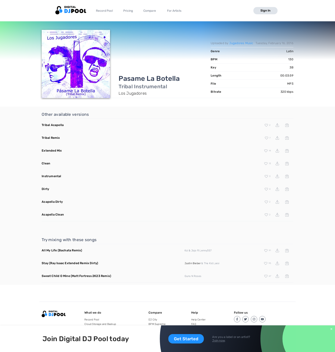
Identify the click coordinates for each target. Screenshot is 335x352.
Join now (218, 340)
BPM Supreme (157, 324)
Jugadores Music (241, 43)
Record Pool (104, 11)
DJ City (152, 319)
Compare (149, 11)
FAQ (193, 324)
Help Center (198, 319)
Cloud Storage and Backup (100, 324)
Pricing (128, 11)
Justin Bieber (193, 263)
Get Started (186, 338)
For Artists (174, 11)
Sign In (265, 10)
